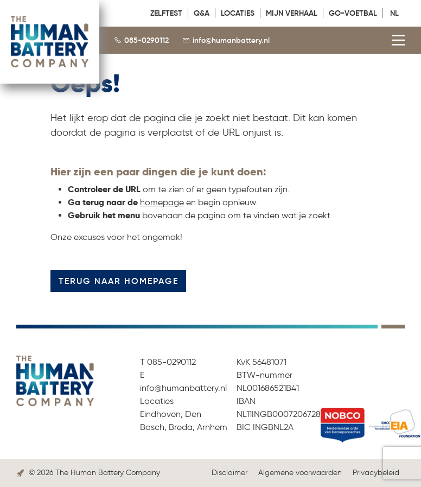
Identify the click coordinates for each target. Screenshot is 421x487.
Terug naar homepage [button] (118, 280)
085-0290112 (146, 40)
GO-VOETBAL (353, 13)
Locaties (237, 13)
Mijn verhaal (291, 13)
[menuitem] (396, 12)
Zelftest (166, 13)
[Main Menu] (396, 33)
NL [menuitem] (394, 13)
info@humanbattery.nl (231, 40)
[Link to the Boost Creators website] (20, 472)
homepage (162, 202)
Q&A (201, 13)
